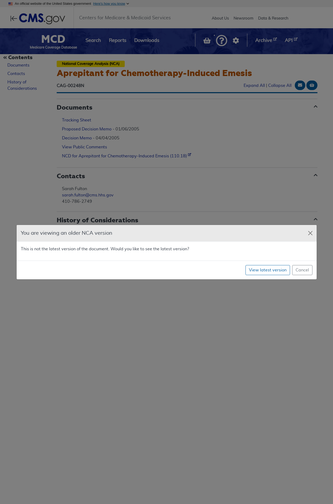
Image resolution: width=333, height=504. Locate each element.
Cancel (302, 270)
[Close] (310, 233)
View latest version (268, 270)
